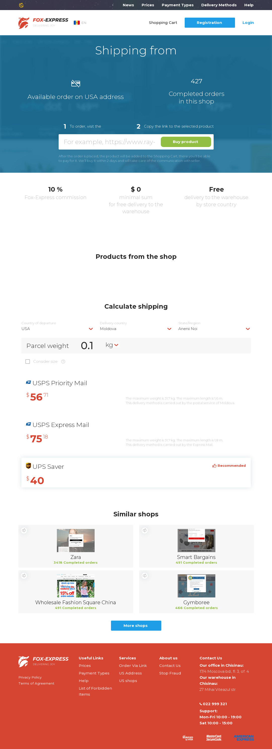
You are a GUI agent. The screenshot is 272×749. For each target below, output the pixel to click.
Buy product (185, 141)
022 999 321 (213, 704)
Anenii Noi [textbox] (187, 328)
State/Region (189, 323)
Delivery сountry (113, 323)
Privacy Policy (30, 677)
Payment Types (178, 5)
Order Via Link (133, 665)
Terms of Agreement (36, 683)
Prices (148, 5)
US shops (128, 680)
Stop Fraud (170, 673)
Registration (209, 22)
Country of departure (38, 323)
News (128, 5)
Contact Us (170, 665)
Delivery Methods (219, 5)
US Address (130, 673)
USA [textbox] (25, 328)
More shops (136, 625)
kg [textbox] (109, 344)
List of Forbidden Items (95, 691)
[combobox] (57, 328)
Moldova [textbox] (108, 328)
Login (248, 22)
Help (249, 5)
